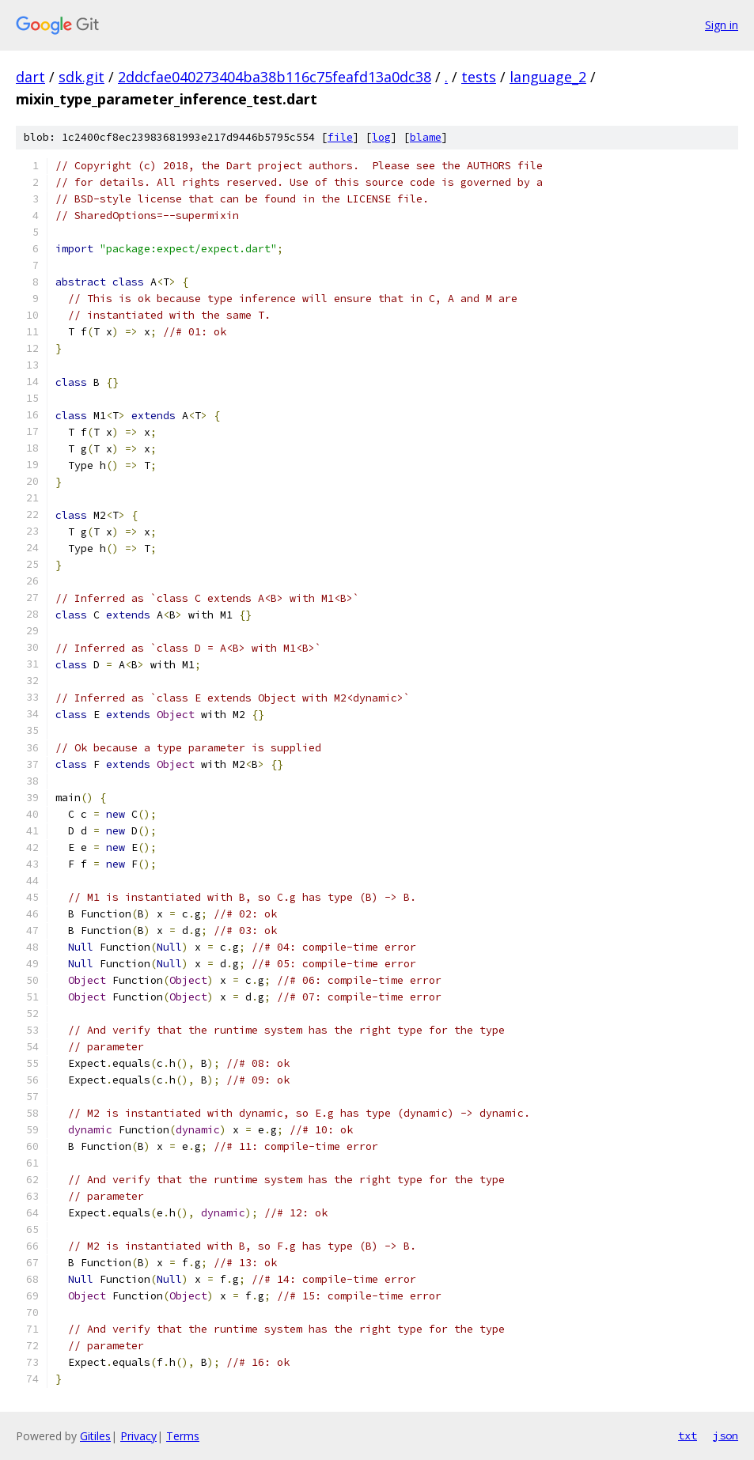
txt (687, 1435)
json (725, 1435)
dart (30, 76)
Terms (182, 1435)
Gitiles (95, 1435)
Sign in (721, 24)
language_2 (548, 76)
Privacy (138, 1435)
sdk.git (81, 76)
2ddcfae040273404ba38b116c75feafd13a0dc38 (274, 76)
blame (425, 137)
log (381, 137)
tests (478, 76)
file (340, 137)
